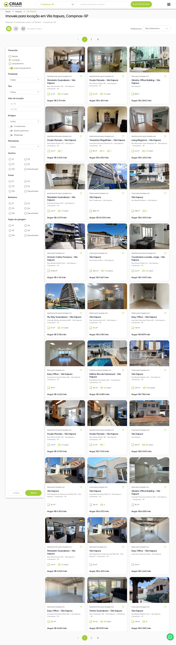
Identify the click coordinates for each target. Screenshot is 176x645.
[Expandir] (73, 4)
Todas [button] (13, 80)
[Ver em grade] (9, 28)
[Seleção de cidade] (58, 4)
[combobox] (57, 4)
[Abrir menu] (169, 4)
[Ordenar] (156, 28)
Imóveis (18, 12)
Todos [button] (13, 92)
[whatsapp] (170, 636)
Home (8, 12)
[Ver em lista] (16, 28)
